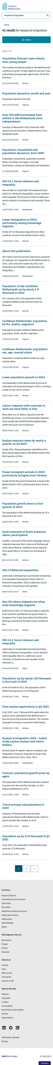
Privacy (5, 948)
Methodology (7, 923)
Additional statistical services (14, 911)
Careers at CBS (8, 981)
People (5, 944)
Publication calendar (10, 1037)
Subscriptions (7, 1018)
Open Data (6, 903)
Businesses (6, 940)
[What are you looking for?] (26, 15)
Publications (7, 919)
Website (5, 994)
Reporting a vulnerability (12, 1010)
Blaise (4, 927)
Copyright (6, 998)
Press (4, 969)
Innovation (6, 977)
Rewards (5, 952)
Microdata (6, 907)
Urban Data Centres (10, 915)
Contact (5, 965)
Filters (26, 40)
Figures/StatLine (9, 896)
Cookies (5, 1002)
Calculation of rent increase (13, 899)
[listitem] (4, 1028)
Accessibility (7, 1006)
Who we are (7, 973)
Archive (5, 1014)
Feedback (44, 1063)
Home (6, 25)
